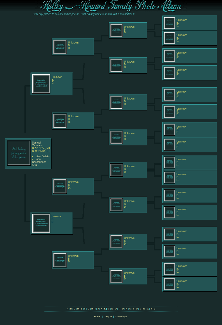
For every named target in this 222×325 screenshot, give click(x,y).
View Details (43, 156)
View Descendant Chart (39, 162)
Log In (108, 316)
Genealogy (121, 316)
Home (97, 316)
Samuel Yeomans (37, 144)
